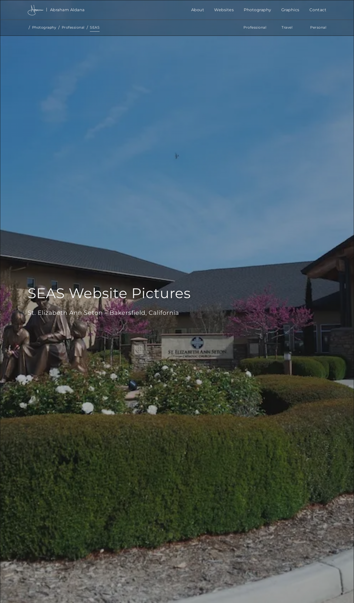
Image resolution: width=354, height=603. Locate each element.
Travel (287, 27)
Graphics (290, 9)
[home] (107, 9)
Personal (318, 27)
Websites (224, 9)
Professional (73, 27)
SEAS (95, 27)
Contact (318, 9)
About (197, 9)
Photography (257, 9)
